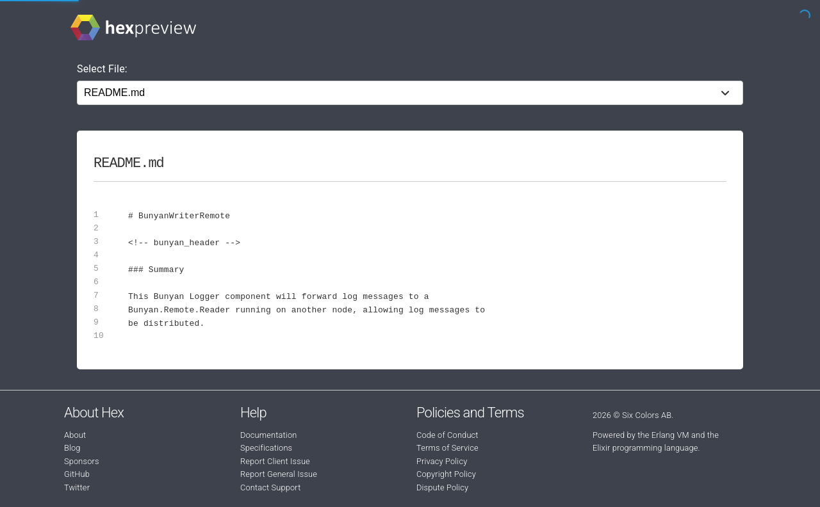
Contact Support (270, 487)
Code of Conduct (447, 435)
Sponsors (81, 461)
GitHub (77, 474)
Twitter (77, 487)
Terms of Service (447, 448)
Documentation (268, 435)
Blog (72, 448)
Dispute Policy (442, 487)
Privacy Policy (441, 461)
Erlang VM (670, 435)
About (75, 435)
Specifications (266, 448)
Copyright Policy (446, 474)
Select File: (102, 69)
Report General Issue (278, 474)
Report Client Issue (275, 461)
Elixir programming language (645, 448)
